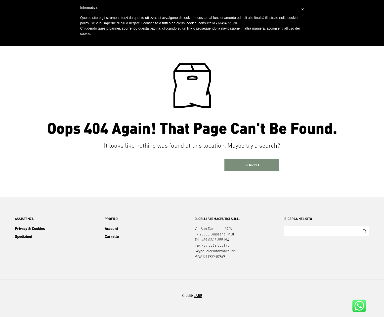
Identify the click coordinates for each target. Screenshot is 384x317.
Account (111, 228)
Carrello (112, 236)
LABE (198, 296)
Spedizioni (23, 236)
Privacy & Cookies (30, 228)
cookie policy (226, 23)
